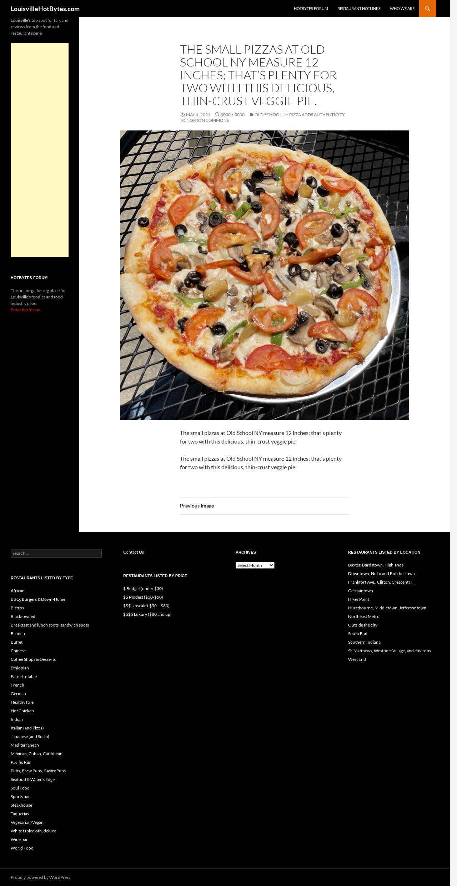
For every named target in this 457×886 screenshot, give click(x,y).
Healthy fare (22, 702)
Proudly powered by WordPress (40, 877)
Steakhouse (21, 805)
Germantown (360, 590)
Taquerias (20, 813)
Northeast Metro (364, 616)
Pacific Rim (21, 762)
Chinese (18, 650)
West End (357, 659)
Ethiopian (20, 667)
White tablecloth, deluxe (33, 830)
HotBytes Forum (311, 8)
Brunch (18, 633)
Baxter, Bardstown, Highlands (375, 565)
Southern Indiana (364, 642)
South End (357, 633)
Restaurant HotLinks (359, 8)
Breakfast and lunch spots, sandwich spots (50, 625)
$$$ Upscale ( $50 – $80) (146, 605)
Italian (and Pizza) (27, 728)
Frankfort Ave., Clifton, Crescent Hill (382, 582)
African (18, 590)
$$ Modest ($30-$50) (143, 597)
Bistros (17, 607)
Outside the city (362, 625)
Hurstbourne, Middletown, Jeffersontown (387, 607)
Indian (17, 719)
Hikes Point (358, 599)
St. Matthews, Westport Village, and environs (389, 650)
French (17, 685)
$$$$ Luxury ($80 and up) (147, 614)
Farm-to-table (24, 676)
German (18, 693)
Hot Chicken (22, 710)
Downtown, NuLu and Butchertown (381, 573)
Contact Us (133, 552)
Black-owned (23, 616)
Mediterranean (25, 745)
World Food (22, 848)
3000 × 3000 (233, 114)
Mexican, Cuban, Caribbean (36, 753)
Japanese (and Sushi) (30, 736)
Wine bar (19, 839)
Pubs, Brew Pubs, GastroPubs (38, 770)
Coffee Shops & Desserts (33, 659)
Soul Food (20, 788)
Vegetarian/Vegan (27, 822)
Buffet (16, 642)
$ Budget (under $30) (143, 588)
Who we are (402, 8)
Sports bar (20, 796)
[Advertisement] (40, 150)
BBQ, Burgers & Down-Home (38, 599)
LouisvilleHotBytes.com (45, 9)
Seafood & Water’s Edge (33, 779)
